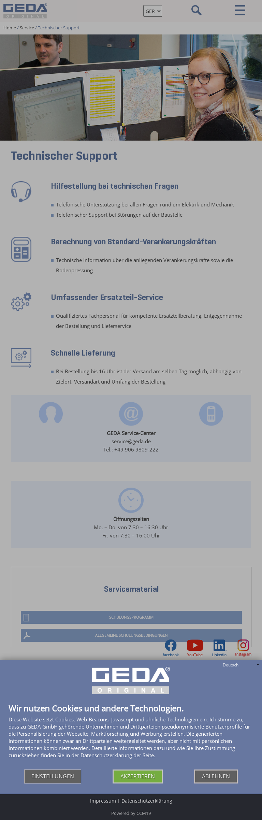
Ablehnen (216, 776)
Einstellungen (52, 776)
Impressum (103, 800)
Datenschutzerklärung (146, 800)
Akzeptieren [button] (137, 776)
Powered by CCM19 (131, 813)
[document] (131, 736)
